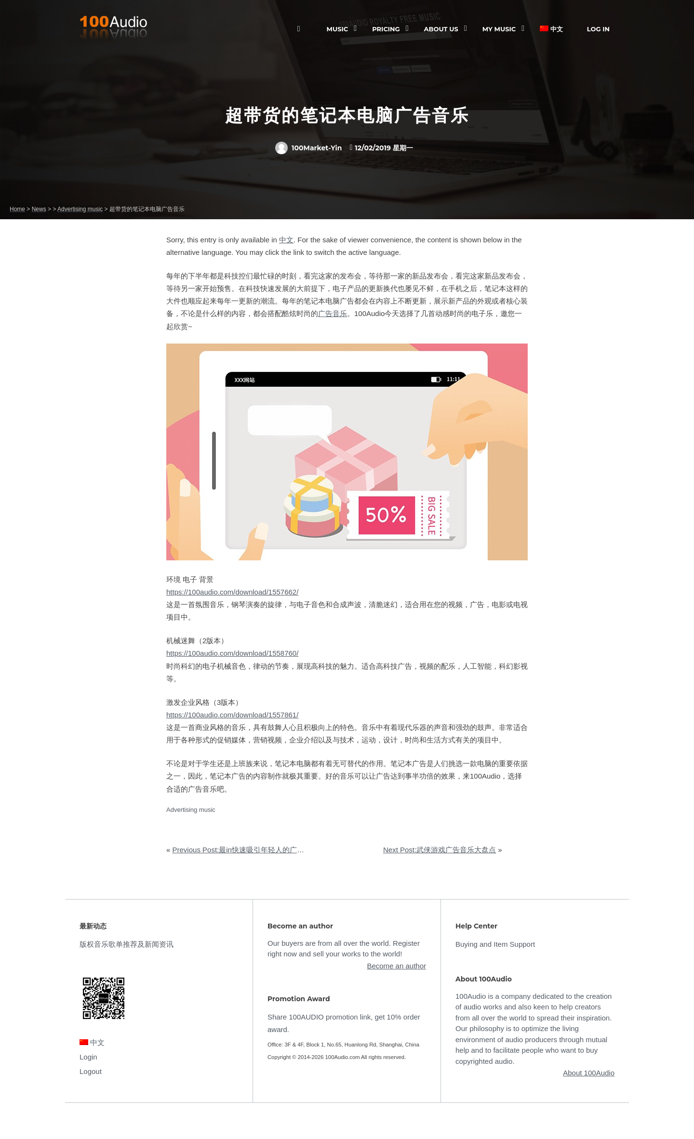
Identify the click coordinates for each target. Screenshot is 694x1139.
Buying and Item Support (495, 944)
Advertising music (190, 809)
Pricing (386, 29)
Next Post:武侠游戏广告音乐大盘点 (439, 850)
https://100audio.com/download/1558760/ (232, 653)
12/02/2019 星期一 (384, 148)
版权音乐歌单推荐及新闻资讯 (127, 944)
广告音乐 (332, 313)
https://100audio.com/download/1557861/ (232, 715)
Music (337, 29)
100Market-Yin (308, 148)
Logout (91, 1071)
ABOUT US (441, 29)
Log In (598, 29)
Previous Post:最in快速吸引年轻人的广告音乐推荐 (253, 850)
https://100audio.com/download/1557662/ (232, 592)
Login (88, 1057)
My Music (499, 29)
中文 (551, 29)
